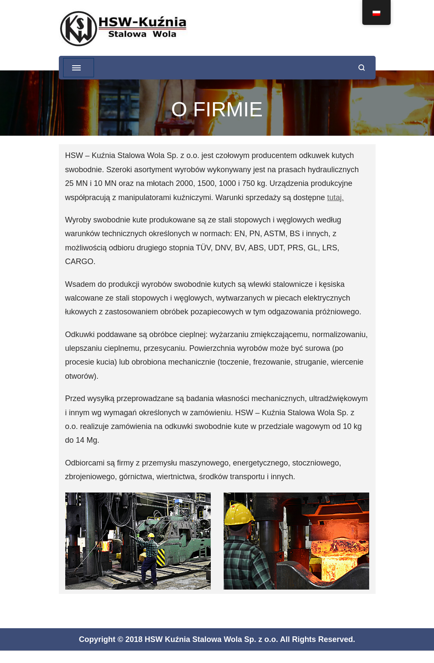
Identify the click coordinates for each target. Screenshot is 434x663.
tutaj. (335, 197)
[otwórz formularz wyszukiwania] (361, 67)
